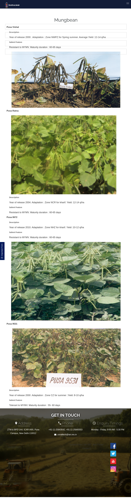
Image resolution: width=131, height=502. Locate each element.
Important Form (2, 251)
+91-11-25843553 (74, 430)
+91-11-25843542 (57, 430)
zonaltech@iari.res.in (67, 434)
